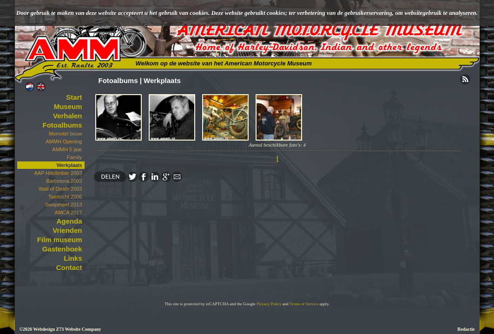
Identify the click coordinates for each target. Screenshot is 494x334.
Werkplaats (69, 165)
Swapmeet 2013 (63, 204)
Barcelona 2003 (64, 181)
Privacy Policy (269, 304)
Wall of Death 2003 (60, 189)
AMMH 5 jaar (67, 149)
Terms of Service (304, 304)
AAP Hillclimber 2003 (58, 173)
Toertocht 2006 (65, 196)
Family (74, 157)
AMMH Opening (64, 141)
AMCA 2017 (68, 212)
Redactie (465, 329)
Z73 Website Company (78, 329)
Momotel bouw (65, 133)
